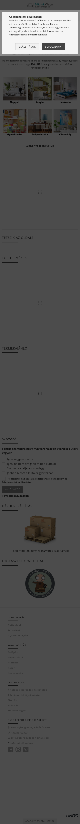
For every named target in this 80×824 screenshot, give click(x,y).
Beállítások (27, 46)
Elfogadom (53, 46)
